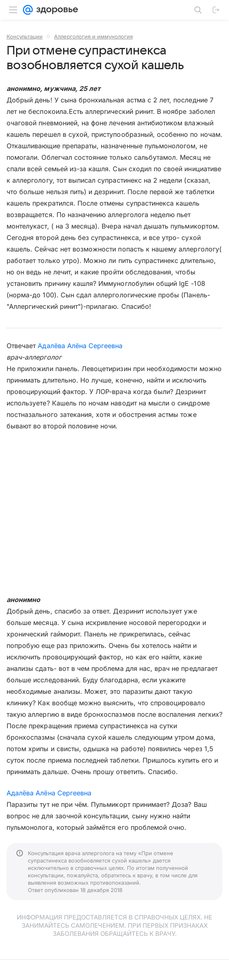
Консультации (25, 36)
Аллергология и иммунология (93, 36)
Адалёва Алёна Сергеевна (80, 346)
